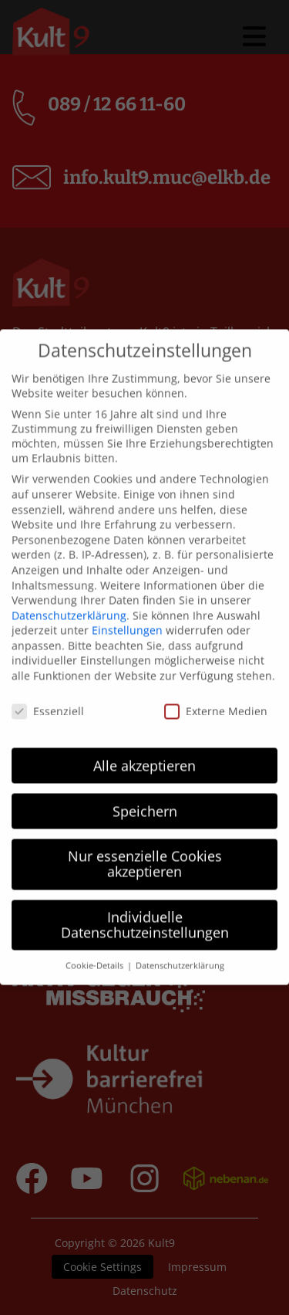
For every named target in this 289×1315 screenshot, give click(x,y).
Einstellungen (127, 601)
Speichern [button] (145, 781)
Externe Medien (215, 681)
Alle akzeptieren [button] (144, 736)
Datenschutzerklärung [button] (180, 936)
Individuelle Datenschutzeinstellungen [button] (145, 895)
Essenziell (48, 681)
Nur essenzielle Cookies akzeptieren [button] (145, 835)
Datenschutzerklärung (69, 585)
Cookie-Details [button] (96, 936)
